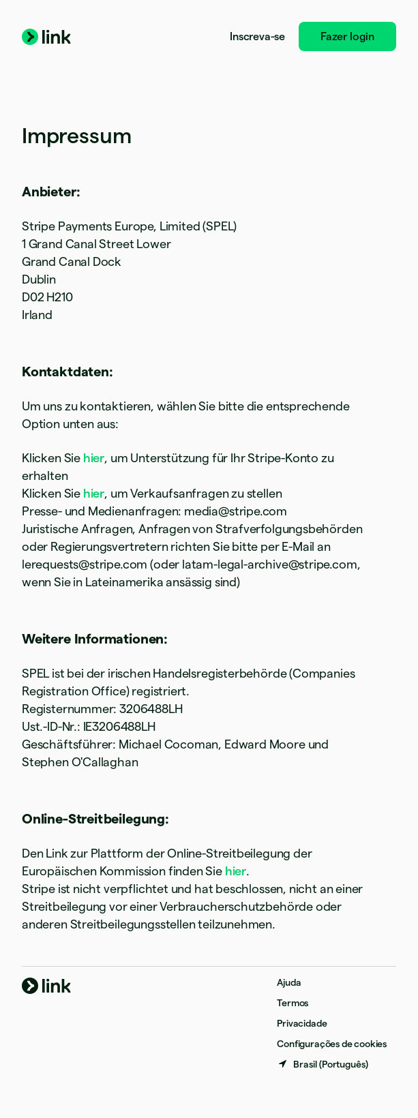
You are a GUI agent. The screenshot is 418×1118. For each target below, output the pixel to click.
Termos (292, 1003)
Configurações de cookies (332, 1043)
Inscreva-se (257, 36)
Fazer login (347, 36)
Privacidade (302, 1023)
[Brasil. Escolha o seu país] (322, 1064)
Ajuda (289, 982)
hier (93, 457)
